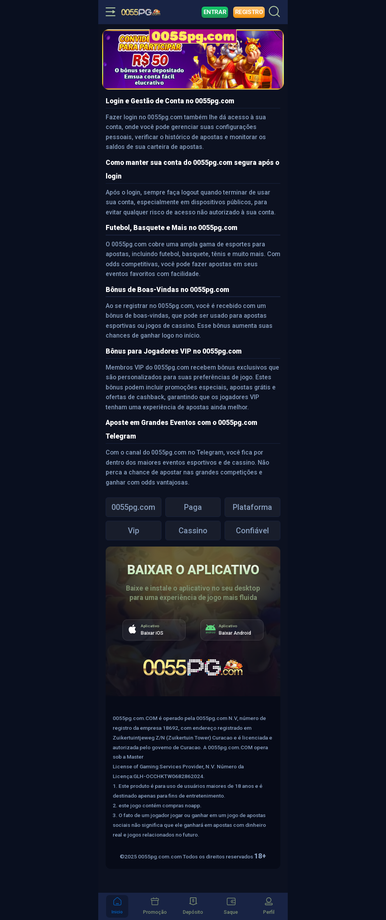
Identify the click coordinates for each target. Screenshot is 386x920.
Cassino (193, 530)
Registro (249, 12)
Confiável (252, 530)
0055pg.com (133, 507)
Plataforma (252, 507)
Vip (133, 530)
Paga (193, 507)
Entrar (215, 12)
